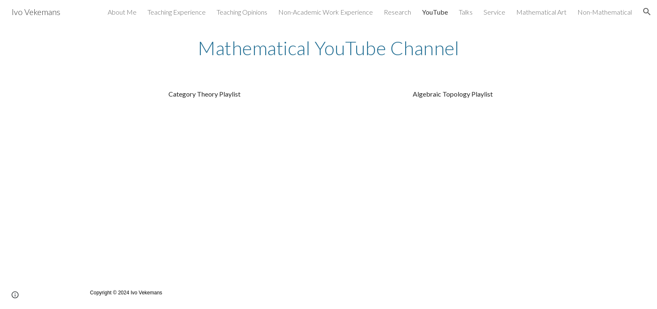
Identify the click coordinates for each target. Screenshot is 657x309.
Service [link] (494, 12)
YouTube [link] (435, 12)
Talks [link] (466, 12)
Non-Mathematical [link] (604, 12)
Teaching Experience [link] (176, 12)
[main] (328, 48)
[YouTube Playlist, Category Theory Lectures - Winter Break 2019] (204, 186)
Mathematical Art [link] (541, 12)
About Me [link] (122, 12)
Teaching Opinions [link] (242, 12)
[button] (647, 12)
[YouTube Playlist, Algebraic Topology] (452, 186)
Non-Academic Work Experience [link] (325, 12)
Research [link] (397, 12)
